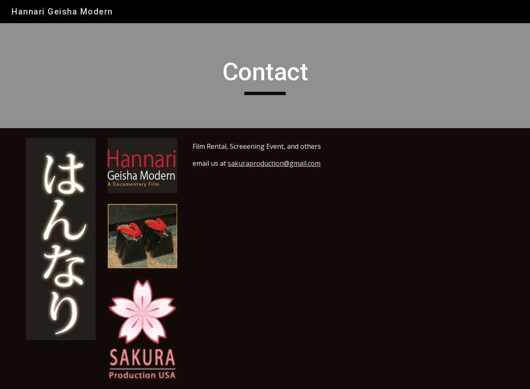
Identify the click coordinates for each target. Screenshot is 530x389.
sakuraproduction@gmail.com (274, 163)
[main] (265, 75)
